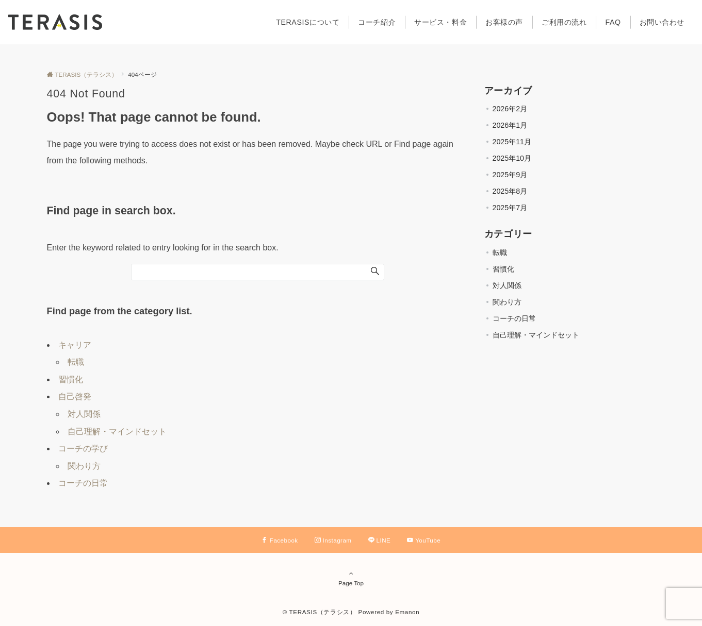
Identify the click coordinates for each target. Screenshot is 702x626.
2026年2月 (510, 109)
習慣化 (70, 379)
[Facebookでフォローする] (280, 540)
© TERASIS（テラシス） (319, 611)
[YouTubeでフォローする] (423, 540)
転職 (76, 362)
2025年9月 (510, 175)
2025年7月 (510, 208)
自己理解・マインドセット (117, 431)
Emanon (407, 611)
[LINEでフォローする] (379, 540)
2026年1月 (510, 125)
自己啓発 (74, 396)
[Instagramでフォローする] (333, 540)
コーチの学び (83, 448)
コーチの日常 (83, 483)
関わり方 (84, 466)
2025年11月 (512, 142)
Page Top (351, 578)
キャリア (74, 345)
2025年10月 (512, 158)
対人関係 (84, 414)
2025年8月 (510, 191)
